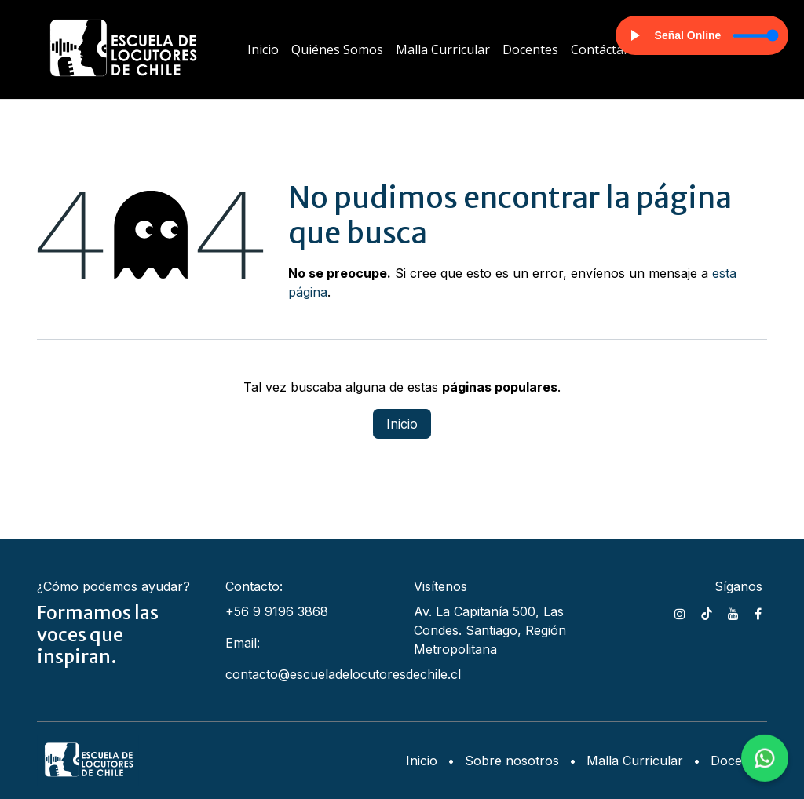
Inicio (402, 424)
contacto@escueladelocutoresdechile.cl (343, 674)
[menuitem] (263, 49)
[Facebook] (758, 613)
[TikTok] (706, 613)
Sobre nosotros (512, 760)
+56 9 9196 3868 (276, 611)
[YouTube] (733, 613)
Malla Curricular (635, 760)
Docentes (739, 760)
